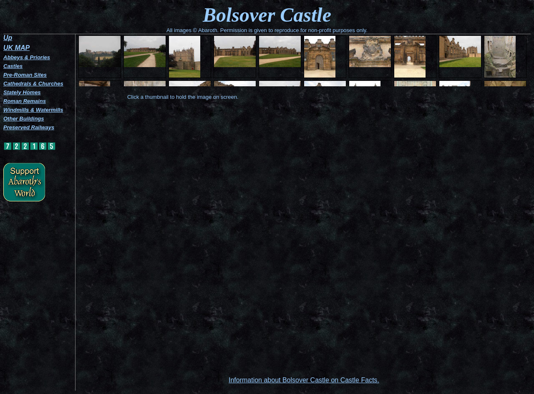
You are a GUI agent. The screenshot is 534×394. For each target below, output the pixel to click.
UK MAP (16, 47)
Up (7, 37)
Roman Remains (24, 101)
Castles (13, 66)
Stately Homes (22, 92)
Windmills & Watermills (33, 110)
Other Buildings (23, 118)
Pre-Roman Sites (25, 75)
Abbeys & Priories (26, 57)
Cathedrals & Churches (33, 83)
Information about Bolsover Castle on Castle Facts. (304, 380)
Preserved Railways (28, 127)
